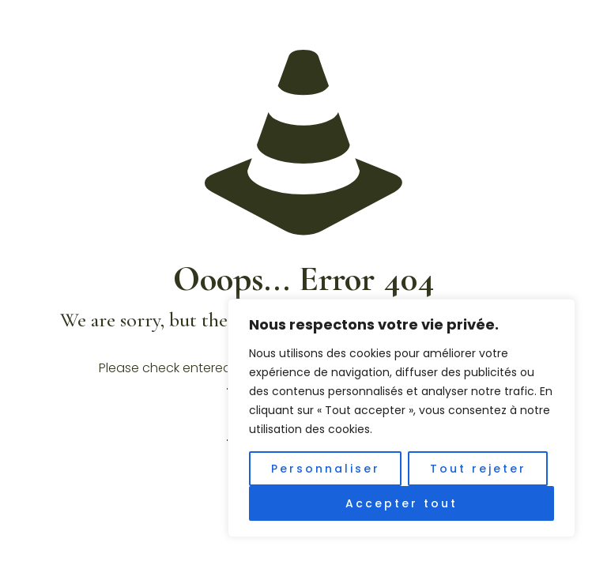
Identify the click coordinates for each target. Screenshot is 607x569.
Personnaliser (325, 469)
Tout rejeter (478, 469)
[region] (401, 418)
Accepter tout (401, 503)
